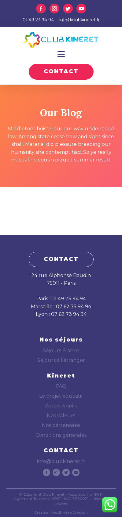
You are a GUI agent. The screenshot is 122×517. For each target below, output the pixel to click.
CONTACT (61, 71)
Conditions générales (61, 435)
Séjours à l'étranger (61, 360)
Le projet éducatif (61, 396)
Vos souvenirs (61, 406)
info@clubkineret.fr (79, 20)
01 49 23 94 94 (38, 20)
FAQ (61, 386)
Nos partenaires (61, 425)
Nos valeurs (61, 415)
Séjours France (61, 350)
